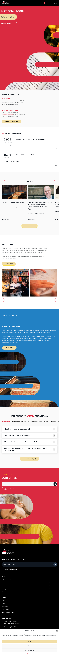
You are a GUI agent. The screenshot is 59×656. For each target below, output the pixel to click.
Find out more (7, 23)
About (3, 600)
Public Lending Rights (8, 612)
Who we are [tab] (6, 421)
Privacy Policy (29, 653)
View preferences (29, 650)
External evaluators (7, 100)
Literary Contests (7, 589)
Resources (5, 606)
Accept (29, 641)
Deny (29, 645)
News (3, 603)
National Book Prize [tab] (9, 320)
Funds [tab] (46, 421)
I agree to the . (9, 489)
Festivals (4, 582)
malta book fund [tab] (41, 320)
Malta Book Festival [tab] (26, 320)
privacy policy (13, 569)
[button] (56, 631)
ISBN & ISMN (5, 609)
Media (3, 592)
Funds (3, 585)
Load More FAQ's (29, 459)
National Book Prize (7, 579)
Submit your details (7, 114)
